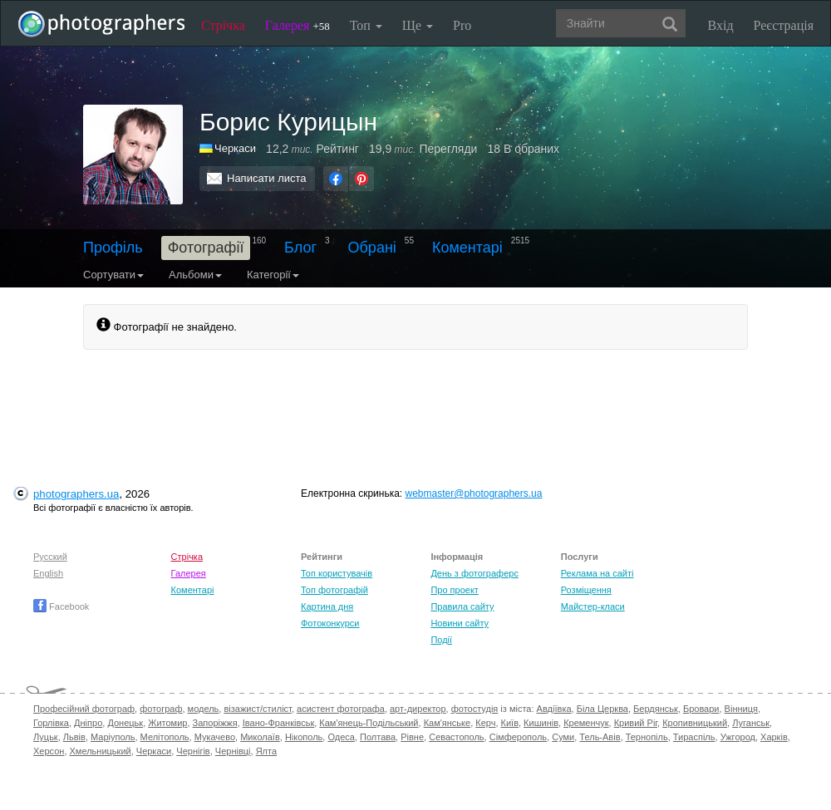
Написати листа (267, 178)
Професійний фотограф (84, 709)
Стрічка (223, 25)
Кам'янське (447, 723)
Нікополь (303, 737)
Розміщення (586, 590)
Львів (74, 737)
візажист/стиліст (257, 709)
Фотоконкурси (330, 623)
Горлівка (51, 723)
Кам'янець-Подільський (368, 723)
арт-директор (418, 709)
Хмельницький (100, 751)
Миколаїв (260, 737)
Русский (50, 557)
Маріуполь (113, 737)
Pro (462, 25)
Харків (774, 737)
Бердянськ (655, 709)
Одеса (340, 737)
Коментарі (467, 247)
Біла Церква (602, 709)
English (48, 573)
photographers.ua (76, 494)
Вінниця (741, 709)
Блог (300, 247)
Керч (485, 723)
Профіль (113, 247)
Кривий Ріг (635, 723)
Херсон (48, 751)
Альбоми (195, 274)
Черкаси (235, 148)
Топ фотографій (334, 590)
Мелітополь (164, 737)
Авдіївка (554, 709)
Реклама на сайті (597, 573)
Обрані (372, 247)
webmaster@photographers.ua (474, 493)
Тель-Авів (599, 737)
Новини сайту (459, 623)
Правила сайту (462, 606)
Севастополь (456, 737)
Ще (417, 25)
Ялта (266, 751)
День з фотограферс (474, 573)
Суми (563, 737)
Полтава (378, 737)
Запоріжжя (215, 723)
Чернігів (192, 751)
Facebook (61, 606)
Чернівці (233, 751)
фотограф (161, 709)
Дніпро (88, 723)
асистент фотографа (341, 709)
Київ (510, 723)
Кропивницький (694, 723)
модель (203, 709)
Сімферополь (518, 737)
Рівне (412, 737)
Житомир (167, 723)
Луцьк (45, 737)
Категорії (273, 274)
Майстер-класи (593, 606)
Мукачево (214, 737)
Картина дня (327, 606)
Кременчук (585, 723)
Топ (366, 25)
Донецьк (125, 723)
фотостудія (475, 709)
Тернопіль (647, 737)
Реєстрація (784, 25)
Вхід (721, 25)
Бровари (701, 709)
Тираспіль (694, 737)
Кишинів (541, 723)
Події (441, 640)
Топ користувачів (336, 573)
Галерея (297, 25)
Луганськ (751, 723)
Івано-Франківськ (278, 723)
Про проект (454, 590)
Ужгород (737, 737)
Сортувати (113, 274)
